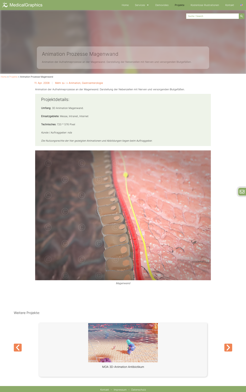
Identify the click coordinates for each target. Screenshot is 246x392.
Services (142, 5)
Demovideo (161, 5)
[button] (18, 347)
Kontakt (229, 5)
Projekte (179, 5)
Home (125, 5)
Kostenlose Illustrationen (205, 5)
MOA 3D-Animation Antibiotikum (123, 366)
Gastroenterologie (92, 82)
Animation (74, 82)
